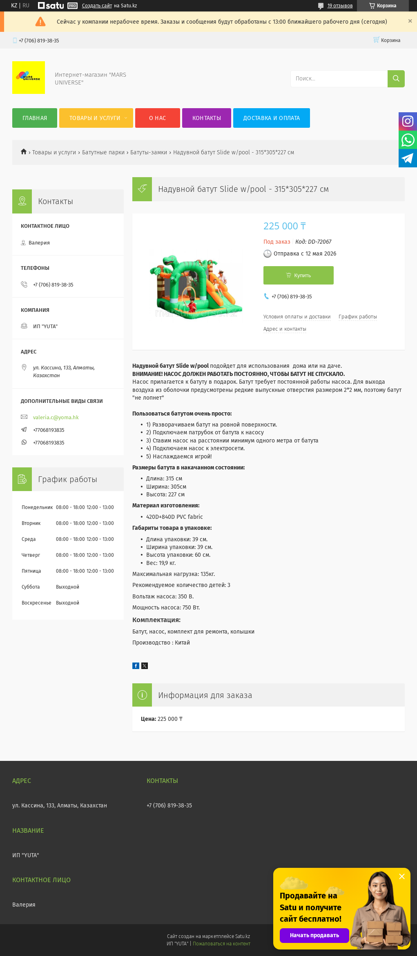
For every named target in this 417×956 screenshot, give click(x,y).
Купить (302, 275)
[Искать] (396, 78)
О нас (157, 118)
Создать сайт (97, 6)
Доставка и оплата (271, 118)
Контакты (206, 118)
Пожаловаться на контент (221, 944)
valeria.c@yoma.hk (56, 417)
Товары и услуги (95, 118)
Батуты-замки (148, 152)
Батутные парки (103, 152)
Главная (34, 118)
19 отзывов (340, 6)
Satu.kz (242, 936)
